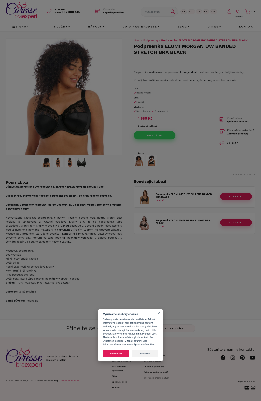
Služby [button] (61, 26)
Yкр (213, 11)
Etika (114, 376)
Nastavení (145, 353)
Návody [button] (95, 26)
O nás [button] (213, 26)
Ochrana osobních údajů (47, 381)
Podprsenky (150, 40)
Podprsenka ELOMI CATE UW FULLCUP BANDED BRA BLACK (184, 195)
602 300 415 (67, 12)
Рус (191, 11)
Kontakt (247, 26)
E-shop (20, 26)
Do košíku (154, 135)
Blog (182, 26)
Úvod (137, 40)
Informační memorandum (156, 378)
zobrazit (236, 196)
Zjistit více (174, 328)
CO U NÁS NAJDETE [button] (140, 26)
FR (198, 11)
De (206, 11)
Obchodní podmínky (154, 366)
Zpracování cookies (144, 344)
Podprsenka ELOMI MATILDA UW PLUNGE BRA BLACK (183, 221)
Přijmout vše (116, 353)
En (183, 11)
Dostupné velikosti (147, 126)
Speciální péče (119, 382)
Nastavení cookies (70, 381)
